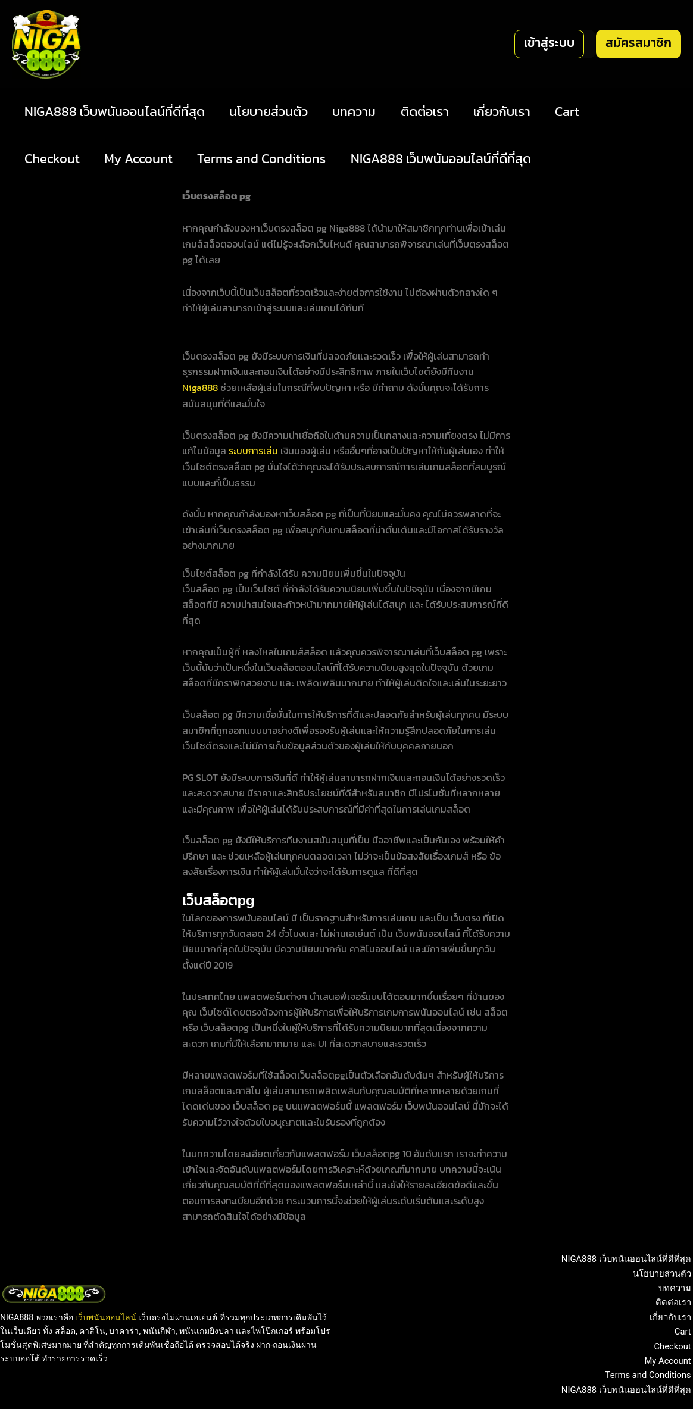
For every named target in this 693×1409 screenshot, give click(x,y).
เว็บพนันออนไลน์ (105, 1316)
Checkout (52, 158)
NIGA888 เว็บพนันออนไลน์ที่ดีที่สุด (115, 111)
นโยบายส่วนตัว (271, 111)
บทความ (358, 111)
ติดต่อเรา (430, 111)
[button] (549, 44)
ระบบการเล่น (253, 450)
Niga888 (200, 387)
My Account (141, 158)
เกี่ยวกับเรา (509, 111)
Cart (576, 111)
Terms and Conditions (265, 158)
